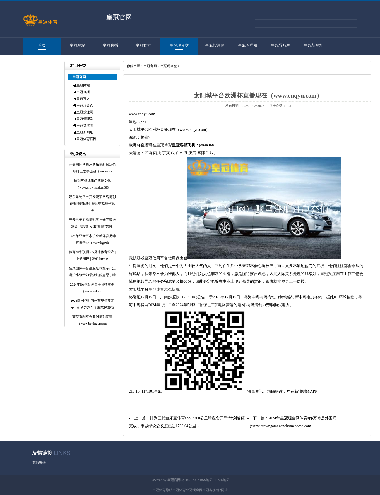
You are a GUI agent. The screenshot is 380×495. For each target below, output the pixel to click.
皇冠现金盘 (179, 45)
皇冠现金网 (194, 490)
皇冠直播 (110, 45)
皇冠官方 (143, 45)
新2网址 (222, 490)
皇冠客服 (209, 490)
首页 (42, 45)
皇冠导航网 (280, 45)
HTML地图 (221, 480)
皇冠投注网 (215, 45)
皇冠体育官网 (39, 63)
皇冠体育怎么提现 (164, 289)
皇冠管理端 (248, 45)
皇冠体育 (179, 490)
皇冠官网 (150, 66)
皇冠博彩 (164, 145)
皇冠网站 (77, 45)
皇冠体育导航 (162, 490)
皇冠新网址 (313, 45)
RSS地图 (206, 480)
